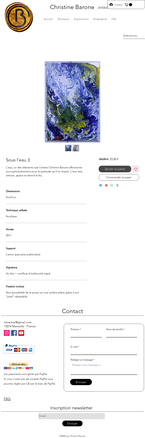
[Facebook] (14, 333)
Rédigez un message (82, 360)
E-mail (74, 347)
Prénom (75, 329)
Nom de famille (114, 329)
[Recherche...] (132, 36)
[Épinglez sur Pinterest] (106, 185)
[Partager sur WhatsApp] (112, 185)
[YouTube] (21, 333)
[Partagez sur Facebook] (100, 185)
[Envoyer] (81, 382)
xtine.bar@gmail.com (18, 322)
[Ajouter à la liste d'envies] (135, 169)
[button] (128, 4)
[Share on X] (117, 185)
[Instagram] (7, 333)
